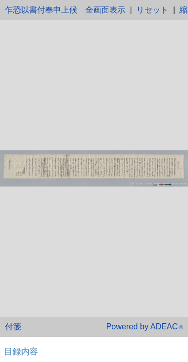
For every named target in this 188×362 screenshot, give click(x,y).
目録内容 (21, 351)
